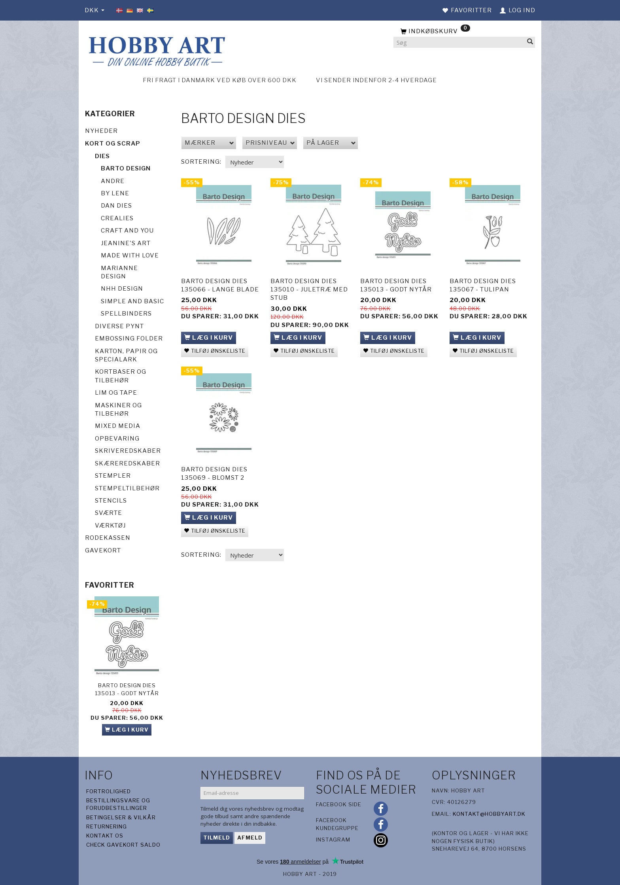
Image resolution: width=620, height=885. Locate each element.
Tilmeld (216, 837)
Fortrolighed (108, 791)
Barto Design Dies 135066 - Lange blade (220, 283)
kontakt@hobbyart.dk (489, 814)
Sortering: (201, 161)
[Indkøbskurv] (464, 31)
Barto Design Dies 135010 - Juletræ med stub (309, 288)
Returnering (106, 826)
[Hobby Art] (156, 50)
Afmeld (250, 837)
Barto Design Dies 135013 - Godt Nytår (127, 689)
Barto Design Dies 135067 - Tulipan (483, 283)
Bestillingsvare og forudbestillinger (118, 804)
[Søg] (530, 42)
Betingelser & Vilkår (121, 817)
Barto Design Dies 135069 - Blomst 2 (214, 470)
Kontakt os (104, 835)
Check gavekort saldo (123, 845)
